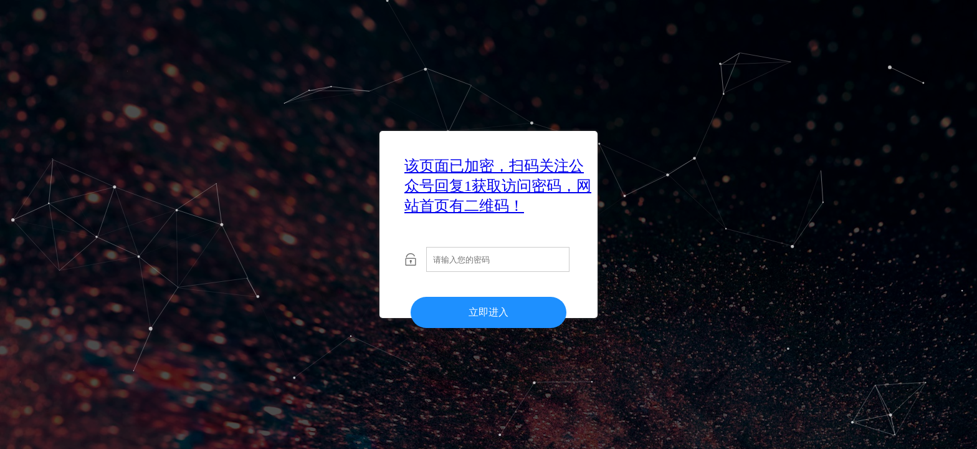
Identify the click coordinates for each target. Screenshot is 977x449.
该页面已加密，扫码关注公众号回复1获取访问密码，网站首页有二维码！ (497, 186)
